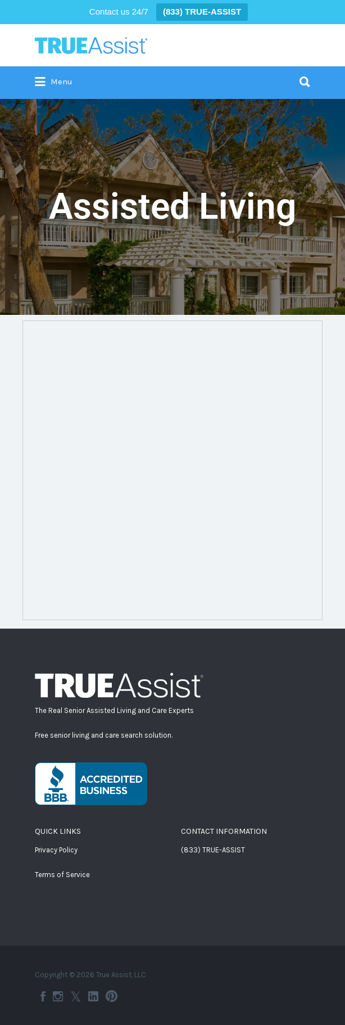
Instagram (58, 996)
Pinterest (111, 996)
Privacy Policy (56, 850)
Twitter (75, 996)
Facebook (43, 996)
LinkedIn (93, 996)
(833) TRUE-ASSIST (213, 850)
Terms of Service (62, 874)
